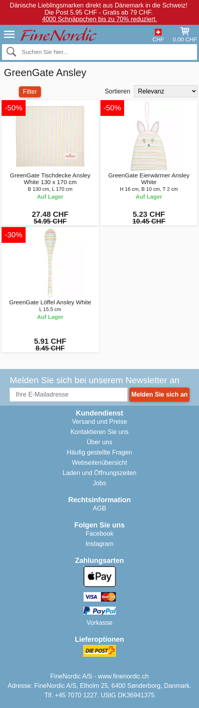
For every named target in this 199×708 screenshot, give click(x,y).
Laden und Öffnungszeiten (99, 473)
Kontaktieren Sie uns (100, 432)
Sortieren (117, 91)
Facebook (99, 533)
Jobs (99, 483)
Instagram (99, 543)
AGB (99, 508)
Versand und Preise (99, 421)
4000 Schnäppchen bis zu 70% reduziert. (99, 19)
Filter (30, 91)
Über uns (99, 442)
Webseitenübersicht (99, 462)
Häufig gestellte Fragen (99, 452)
